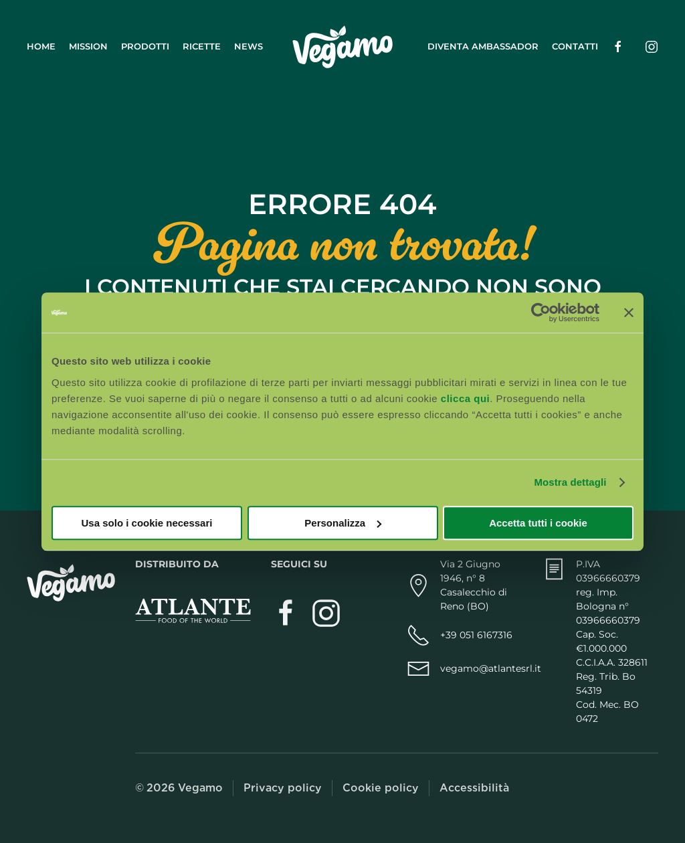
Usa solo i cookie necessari (147, 523)
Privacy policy (282, 787)
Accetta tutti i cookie (538, 523)
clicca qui (465, 398)
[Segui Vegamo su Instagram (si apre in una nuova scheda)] (326, 612)
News (248, 46)
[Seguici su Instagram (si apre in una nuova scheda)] (651, 46)
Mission (88, 46)
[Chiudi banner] (628, 312)
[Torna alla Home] (342, 47)
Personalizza (342, 523)
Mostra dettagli (570, 482)
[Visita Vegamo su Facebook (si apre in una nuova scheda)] (286, 612)
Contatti (575, 46)
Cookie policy (380, 787)
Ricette (202, 46)
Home (41, 46)
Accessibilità (474, 787)
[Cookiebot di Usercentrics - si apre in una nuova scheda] (540, 312)
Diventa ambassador (483, 46)
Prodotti (145, 46)
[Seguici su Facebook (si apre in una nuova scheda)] (618, 46)
